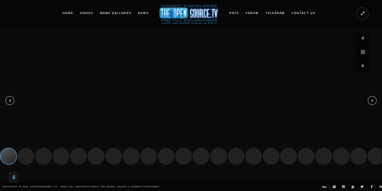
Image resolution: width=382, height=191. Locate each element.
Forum (252, 13)
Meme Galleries (116, 13)
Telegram (275, 13)
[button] (9, 100)
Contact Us (303, 13)
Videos (86, 13)
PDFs (234, 13)
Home (68, 13)
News (143, 13)
